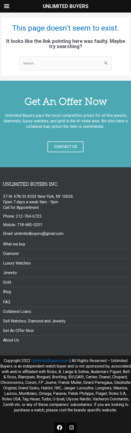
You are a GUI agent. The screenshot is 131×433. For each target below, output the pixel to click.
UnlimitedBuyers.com (50, 360)
